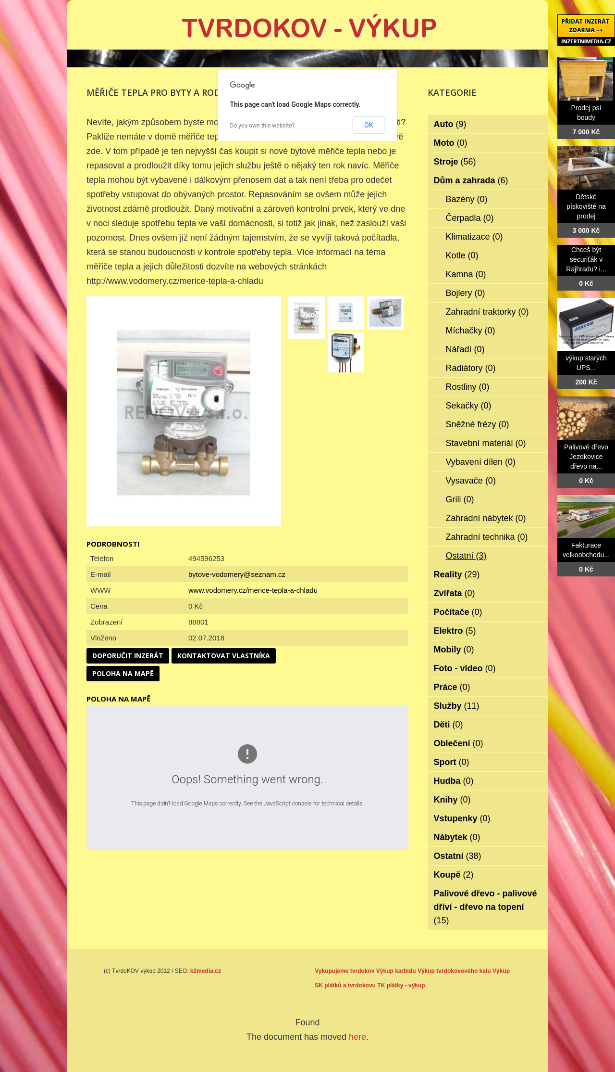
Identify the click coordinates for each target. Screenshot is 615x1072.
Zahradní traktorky (487, 312)
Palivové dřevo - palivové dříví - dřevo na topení (485, 907)
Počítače (458, 612)
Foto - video (465, 668)
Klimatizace (474, 237)
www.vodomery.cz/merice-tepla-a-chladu (253, 590)
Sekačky (469, 405)
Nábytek (457, 837)
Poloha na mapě (123, 673)
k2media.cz (205, 971)
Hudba (454, 781)
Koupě (454, 875)
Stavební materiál (486, 443)
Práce (452, 687)
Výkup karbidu (396, 971)
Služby (457, 706)
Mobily (454, 649)
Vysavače (471, 480)
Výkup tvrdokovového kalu (454, 971)
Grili (460, 499)
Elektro (455, 631)
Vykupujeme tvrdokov (344, 971)
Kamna (466, 274)
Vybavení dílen (481, 462)
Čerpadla (470, 218)
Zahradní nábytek (486, 518)
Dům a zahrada (471, 180)
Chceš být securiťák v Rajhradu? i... (586, 259)
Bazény (467, 199)
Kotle (462, 255)
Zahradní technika (487, 537)
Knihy (452, 799)
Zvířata (454, 593)
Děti (448, 724)
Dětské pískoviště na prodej (586, 206)
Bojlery (465, 293)
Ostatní (466, 556)
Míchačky (470, 330)
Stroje (455, 161)
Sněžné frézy (477, 424)
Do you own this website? (262, 125)
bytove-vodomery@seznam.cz (236, 574)
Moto (450, 143)
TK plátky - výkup (401, 985)
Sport (451, 762)
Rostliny (468, 387)
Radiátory (471, 368)
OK (368, 125)
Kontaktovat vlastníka (223, 655)
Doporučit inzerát (127, 655)
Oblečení (458, 743)
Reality (457, 574)
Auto (450, 124)
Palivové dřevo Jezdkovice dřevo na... (586, 456)
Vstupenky (462, 818)
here (357, 1037)
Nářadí (465, 349)
